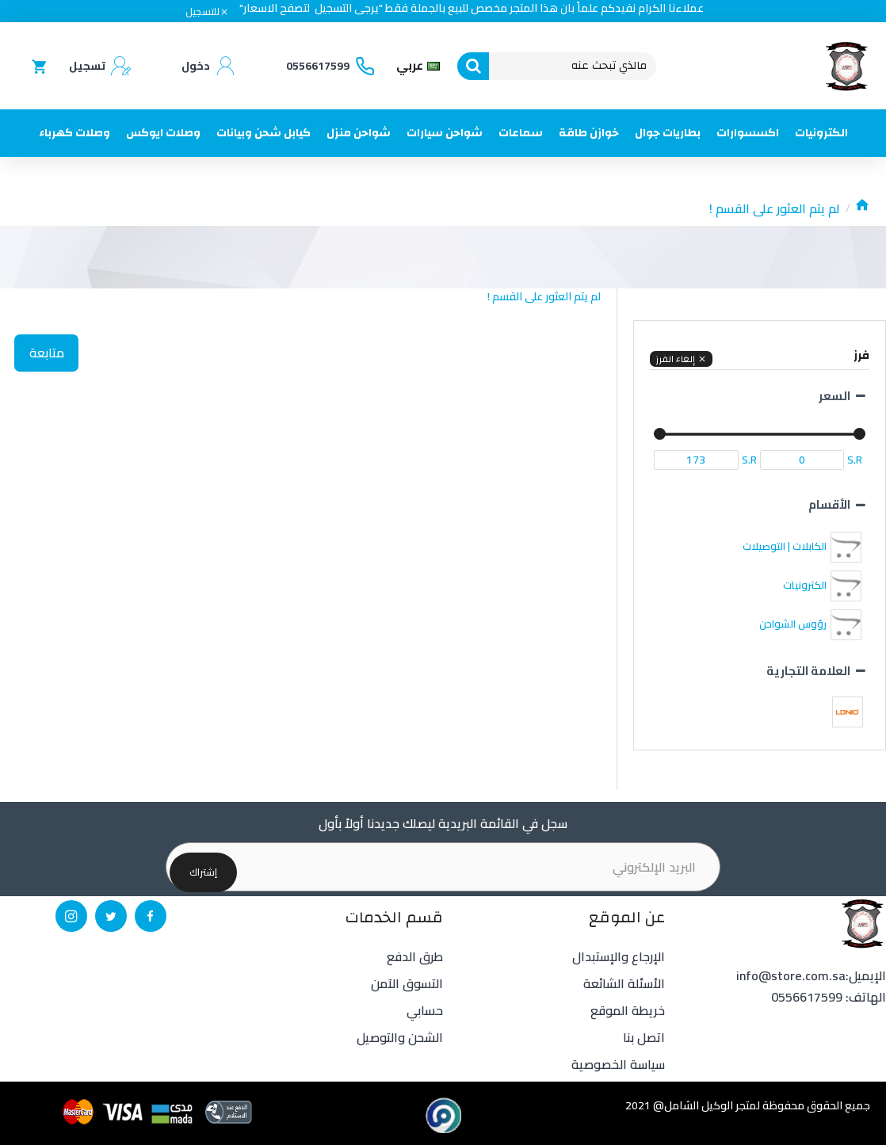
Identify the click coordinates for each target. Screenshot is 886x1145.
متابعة (49, 355)
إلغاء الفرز (675, 359)
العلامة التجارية (808, 670)
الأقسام (829, 504)
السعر (834, 395)
